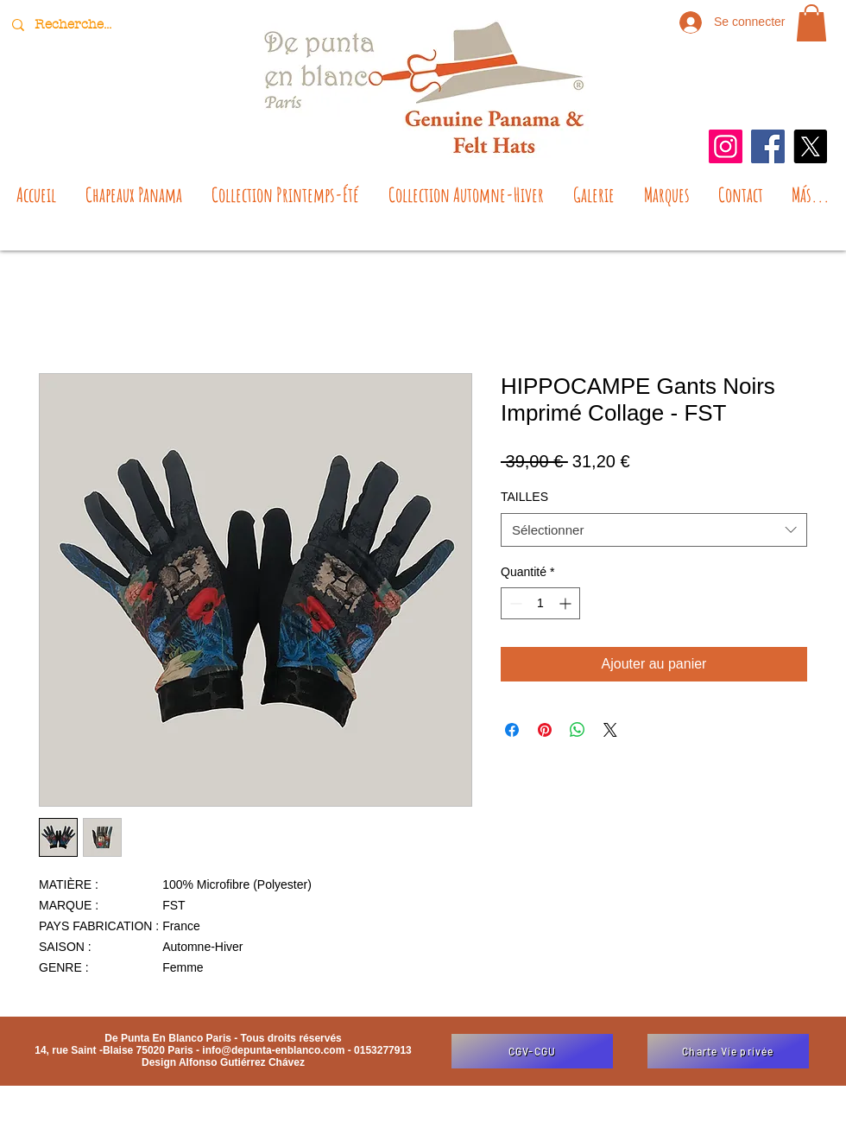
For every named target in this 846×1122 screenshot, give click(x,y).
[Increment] (567, 603)
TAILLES (524, 497)
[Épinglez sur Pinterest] (544, 729)
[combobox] (654, 530)
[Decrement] (514, 603)
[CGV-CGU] (532, 1051)
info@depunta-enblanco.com (273, 1050)
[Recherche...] (75, 24)
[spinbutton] (540, 603)
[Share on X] (610, 729)
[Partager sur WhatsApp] (577, 729)
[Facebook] (768, 146)
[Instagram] (725, 146)
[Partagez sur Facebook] (512, 729)
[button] (811, 22)
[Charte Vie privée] (728, 1051)
